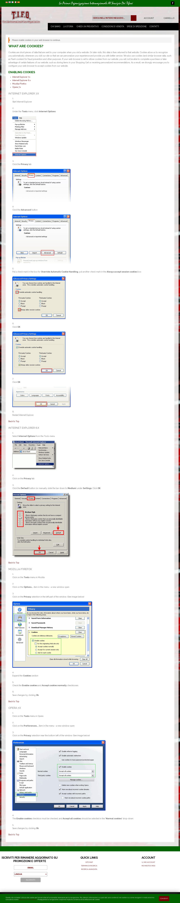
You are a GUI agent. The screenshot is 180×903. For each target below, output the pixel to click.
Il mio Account (148, 862)
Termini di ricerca (89, 866)
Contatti (154, 26)
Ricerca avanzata (89, 869)
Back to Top (13, 421)
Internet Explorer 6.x (21, 80)
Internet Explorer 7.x (21, 77)
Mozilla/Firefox (19, 84)
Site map (89, 862)
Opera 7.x (16, 87)
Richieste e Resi (148, 866)
